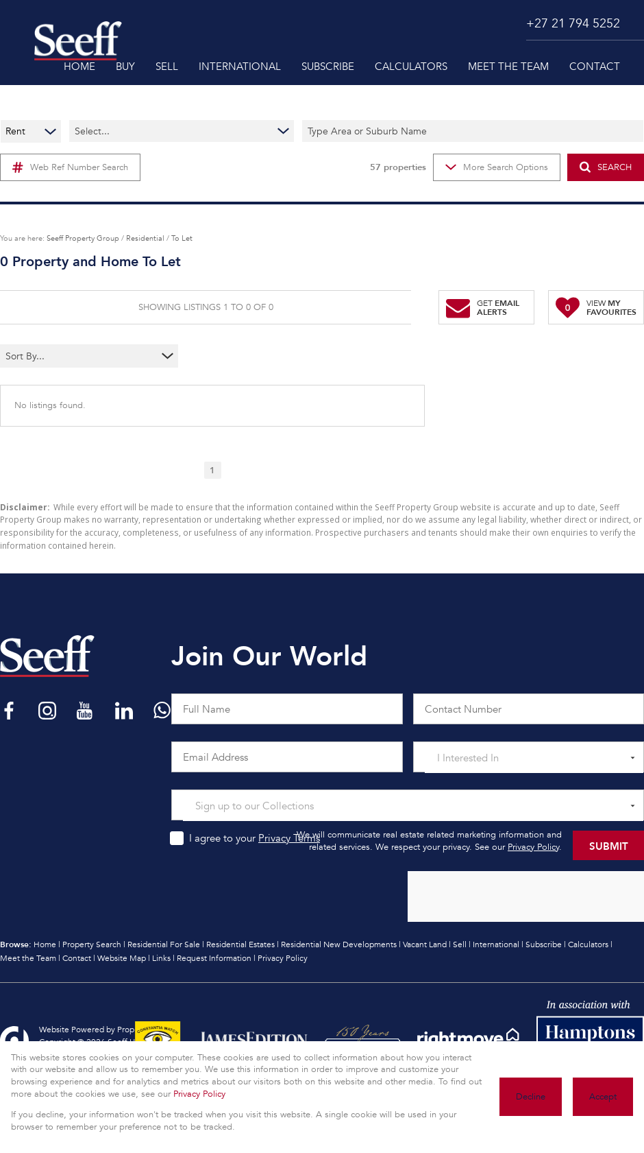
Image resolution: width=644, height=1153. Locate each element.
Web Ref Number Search (70, 167)
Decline (530, 1096)
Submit (608, 845)
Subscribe (543, 944)
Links (161, 958)
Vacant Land (425, 944)
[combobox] (62, 356)
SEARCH (606, 167)
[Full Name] (287, 708)
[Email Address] (287, 756)
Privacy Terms (289, 838)
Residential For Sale (163, 944)
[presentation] (525, 897)
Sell (460, 944)
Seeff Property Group (83, 238)
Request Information (214, 958)
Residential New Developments (339, 944)
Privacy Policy (533, 847)
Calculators (588, 944)
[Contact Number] (529, 708)
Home (45, 944)
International (496, 944)
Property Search (91, 944)
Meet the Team (28, 958)
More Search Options (496, 167)
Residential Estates (240, 944)
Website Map (121, 958)
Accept (603, 1096)
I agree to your (254, 838)
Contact (76, 958)
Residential (145, 238)
